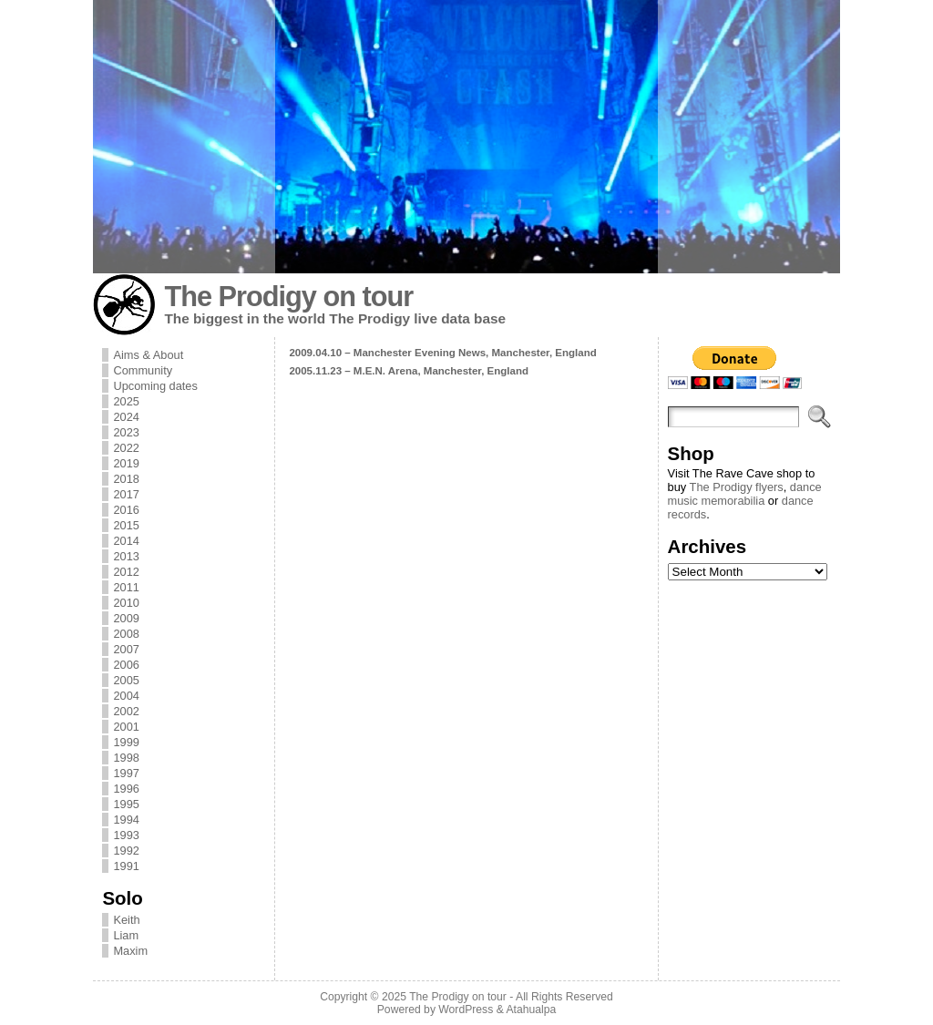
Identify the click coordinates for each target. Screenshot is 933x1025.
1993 (125, 835)
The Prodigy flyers (737, 487)
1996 (125, 788)
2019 (125, 463)
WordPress (465, 1009)
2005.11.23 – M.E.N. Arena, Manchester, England (408, 370)
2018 (125, 479)
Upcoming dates (155, 386)
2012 (125, 572)
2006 (125, 664)
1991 (125, 866)
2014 (125, 541)
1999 (125, 742)
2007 (125, 649)
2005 (125, 680)
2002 (125, 711)
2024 (125, 417)
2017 (125, 494)
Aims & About (148, 355)
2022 (125, 448)
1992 (125, 850)
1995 (125, 804)
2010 (125, 603)
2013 (125, 556)
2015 (125, 525)
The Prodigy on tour (288, 297)
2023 (125, 432)
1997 (125, 773)
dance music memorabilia (745, 493)
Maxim (130, 951)
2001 (125, 726)
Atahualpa (531, 1009)
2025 (125, 401)
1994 (125, 819)
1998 (125, 757)
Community (142, 370)
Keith (126, 920)
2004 (125, 695)
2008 (125, 634)
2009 (125, 618)
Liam (125, 935)
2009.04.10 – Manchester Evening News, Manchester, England (442, 352)
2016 (125, 510)
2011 (125, 587)
